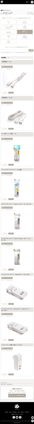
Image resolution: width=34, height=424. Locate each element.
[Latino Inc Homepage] (2, 1)
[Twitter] (14, 416)
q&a (19, 412)
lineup (6, 412)
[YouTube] (17, 416)
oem (10, 412)
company (14, 412)
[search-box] (31, 50)
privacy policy (15, 414)
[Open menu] (32, 2)
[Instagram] (20, 416)
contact (27, 412)
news (22, 412)
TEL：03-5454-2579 (17, 390)
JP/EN (21, 414)
